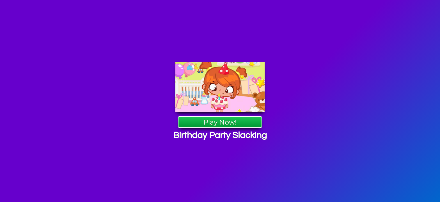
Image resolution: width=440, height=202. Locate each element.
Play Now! (220, 122)
